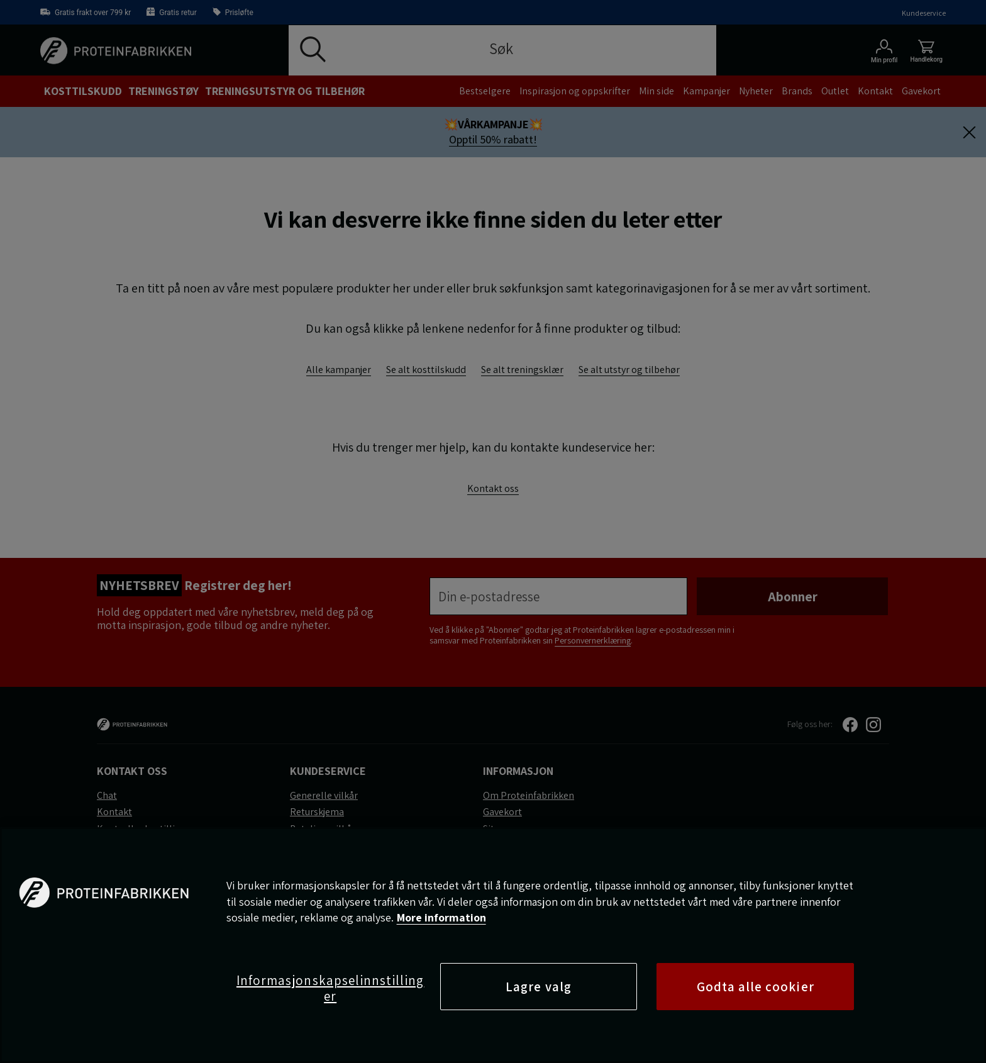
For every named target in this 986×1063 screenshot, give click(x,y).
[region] (493, 945)
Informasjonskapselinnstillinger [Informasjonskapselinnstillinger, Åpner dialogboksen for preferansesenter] (330, 988)
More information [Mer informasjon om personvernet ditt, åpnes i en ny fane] (441, 917)
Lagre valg (539, 986)
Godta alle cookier (755, 986)
